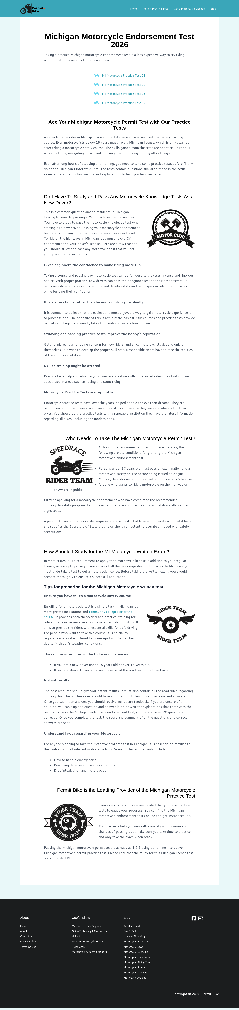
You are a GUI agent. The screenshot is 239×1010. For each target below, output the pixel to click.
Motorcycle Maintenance (139, 958)
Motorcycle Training (136, 974)
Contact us (26, 937)
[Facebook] (193, 919)
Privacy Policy (28, 943)
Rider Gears (79, 948)
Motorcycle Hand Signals (87, 927)
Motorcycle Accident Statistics (90, 953)
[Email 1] (200, 919)
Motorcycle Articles (135, 980)
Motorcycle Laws (134, 948)
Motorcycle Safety (135, 969)
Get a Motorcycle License (189, 8)
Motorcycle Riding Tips (138, 964)
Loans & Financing (135, 937)
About (24, 932)
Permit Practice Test (156, 8)
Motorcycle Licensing (136, 953)
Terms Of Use (28, 948)
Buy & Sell (130, 932)
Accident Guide (133, 927)
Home (135, 8)
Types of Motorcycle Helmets (90, 943)
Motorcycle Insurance (137, 943)
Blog (213, 8)
